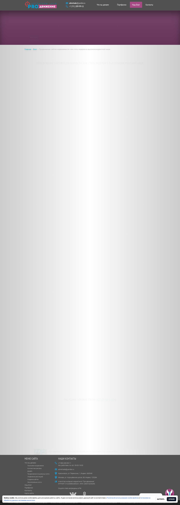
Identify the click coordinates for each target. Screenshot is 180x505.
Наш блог (136, 5)
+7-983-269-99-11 (64, 463)
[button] (169, 493)
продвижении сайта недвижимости (53, 91)
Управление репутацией (35, 477)
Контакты (149, 5)
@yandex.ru (77, 3)
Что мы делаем (103, 5)
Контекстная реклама (34, 468)
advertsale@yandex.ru (66, 469)
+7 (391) (76, 7)
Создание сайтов (32, 479)
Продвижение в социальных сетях (38, 474)
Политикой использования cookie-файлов (122, 498)
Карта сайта (29, 493)
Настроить (160, 499)
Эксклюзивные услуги (34, 482)
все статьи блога (106, 398)
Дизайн (29, 471)
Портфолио (121, 5)
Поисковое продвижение (35, 466)
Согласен (171, 499)
